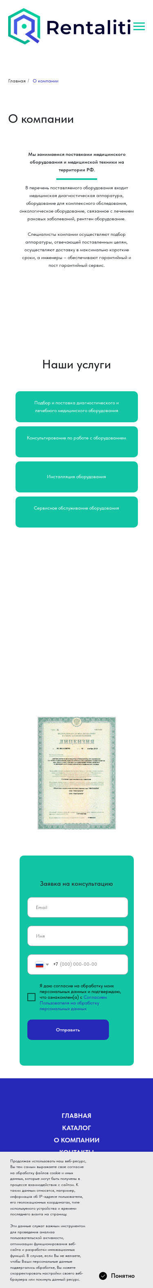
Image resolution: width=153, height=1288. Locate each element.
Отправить (68, 1030)
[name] (77, 936)
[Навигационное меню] (139, 26)
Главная (17, 81)
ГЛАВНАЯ (76, 1116)
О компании (45, 81)
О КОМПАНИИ (77, 1140)
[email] (77, 907)
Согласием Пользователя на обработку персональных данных (73, 1002)
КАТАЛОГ (76, 1128)
